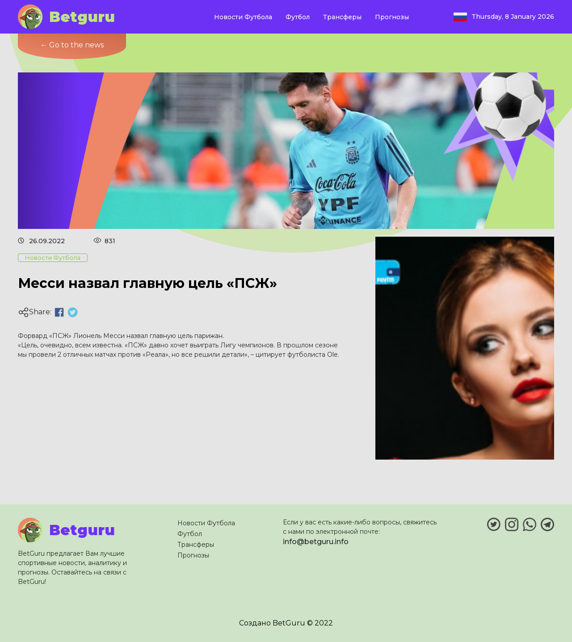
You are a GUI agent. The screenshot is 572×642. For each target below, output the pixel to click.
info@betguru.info (316, 541)
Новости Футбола (243, 17)
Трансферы (342, 17)
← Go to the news (72, 45)
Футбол (298, 17)
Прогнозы (392, 17)
